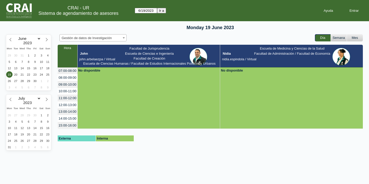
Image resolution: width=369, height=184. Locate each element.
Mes (355, 38)
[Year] (28, 43)
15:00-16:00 (67, 125)
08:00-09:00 (67, 77)
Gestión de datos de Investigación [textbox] (87, 38)
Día (322, 38)
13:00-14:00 (67, 111)
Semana (339, 38)
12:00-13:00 (67, 105)
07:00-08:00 (67, 71)
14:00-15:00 (67, 118)
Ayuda (328, 11)
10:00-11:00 (67, 91)
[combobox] (93, 37)
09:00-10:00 (67, 84)
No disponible (89, 70)
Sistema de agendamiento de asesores (78, 13)
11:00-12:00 (67, 98)
